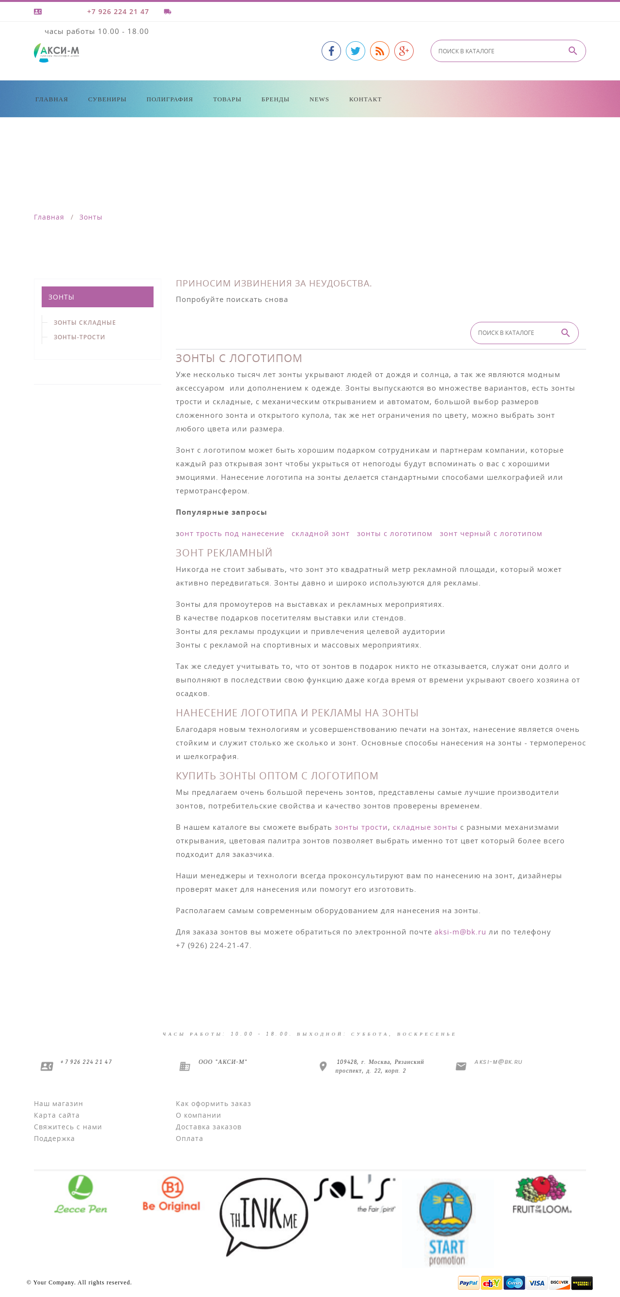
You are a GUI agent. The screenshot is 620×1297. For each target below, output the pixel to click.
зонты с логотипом (395, 533)
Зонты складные (85, 322)
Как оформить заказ (213, 1103)
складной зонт (321, 533)
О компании (198, 1115)
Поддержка (54, 1138)
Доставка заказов (209, 1126)
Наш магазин (58, 1103)
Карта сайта (57, 1115)
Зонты (61, 296)
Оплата (189, 1138)
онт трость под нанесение (232, 533)
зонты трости (361, 827)
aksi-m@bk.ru (460, 931)
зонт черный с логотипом (491, 533)
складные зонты (425, 827)
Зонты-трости (80, 337)
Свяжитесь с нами (68, 1126)
